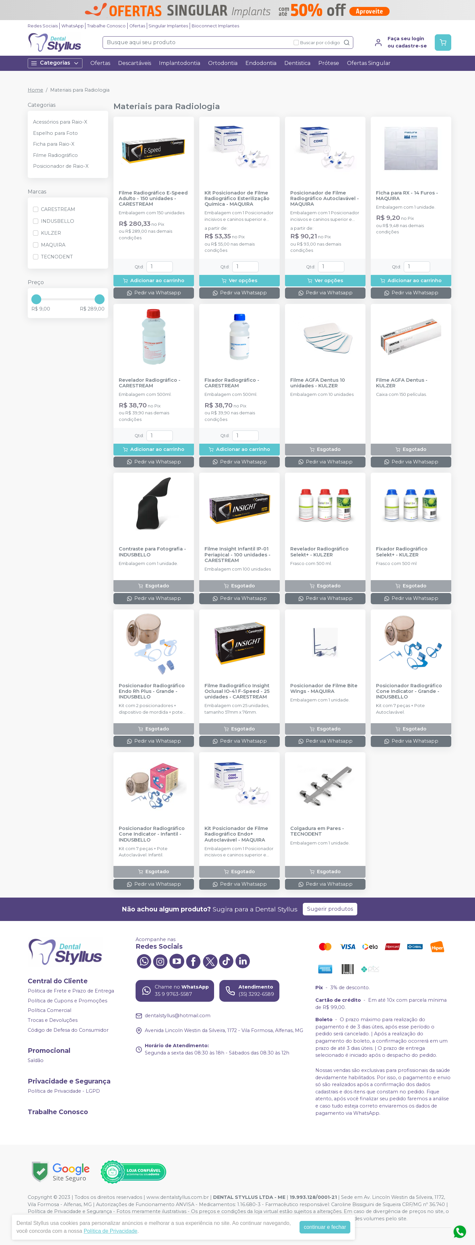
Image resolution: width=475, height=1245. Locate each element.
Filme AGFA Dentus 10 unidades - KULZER (317, 383)
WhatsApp (72, 25)
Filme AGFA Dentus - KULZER (402, 383)
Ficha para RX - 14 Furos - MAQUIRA (407, 195)
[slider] (36, 299)
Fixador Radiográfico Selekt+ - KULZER (402, 551)
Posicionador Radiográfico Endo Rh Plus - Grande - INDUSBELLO (152, 691)
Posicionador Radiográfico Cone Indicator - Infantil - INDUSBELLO (152, 834)
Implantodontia (179, 63)
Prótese (328, 63)
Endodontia (260, 63)
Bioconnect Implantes (215, 25)
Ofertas (137, 25)
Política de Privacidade (111, 1231)
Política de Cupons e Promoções (67, 1001)
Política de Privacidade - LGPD (64, 1091)
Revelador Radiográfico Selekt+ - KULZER (319, 551)
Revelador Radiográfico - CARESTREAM (149, 383)
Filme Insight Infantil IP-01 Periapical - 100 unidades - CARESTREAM (237, 554)
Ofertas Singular (369, 63)
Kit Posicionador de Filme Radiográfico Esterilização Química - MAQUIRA (237, 198)
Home (35, 90)
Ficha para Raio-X (53, 144)
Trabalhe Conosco (106, 25)
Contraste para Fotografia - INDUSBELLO (152, 551)
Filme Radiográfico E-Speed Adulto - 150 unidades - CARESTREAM (153, 198)
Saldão (36, 1060)
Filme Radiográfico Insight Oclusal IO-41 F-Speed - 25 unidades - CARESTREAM (237, 691)
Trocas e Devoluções (53, 1020)
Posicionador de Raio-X (60, 166)
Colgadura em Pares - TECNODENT (317, 831)
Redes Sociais (43, 25)
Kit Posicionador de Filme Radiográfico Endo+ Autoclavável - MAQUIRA (236, 834)
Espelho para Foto (55, 133)
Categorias (55, 63)
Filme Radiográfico (55, 155)
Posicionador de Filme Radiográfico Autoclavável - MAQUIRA (324, 198)
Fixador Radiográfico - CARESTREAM (232, 383)
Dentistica (297, 63)
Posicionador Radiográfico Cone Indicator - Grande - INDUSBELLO (409, 691)
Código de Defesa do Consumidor (68, 1030)
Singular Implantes (168, 25)
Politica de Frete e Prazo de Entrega (71, 991)
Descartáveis (134, 63)
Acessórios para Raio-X (60, 122)
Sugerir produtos (330, 909)
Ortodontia (223, 63)
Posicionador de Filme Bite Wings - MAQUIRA (324, 688)
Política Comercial (49, 1011)
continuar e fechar (325, 1227)
